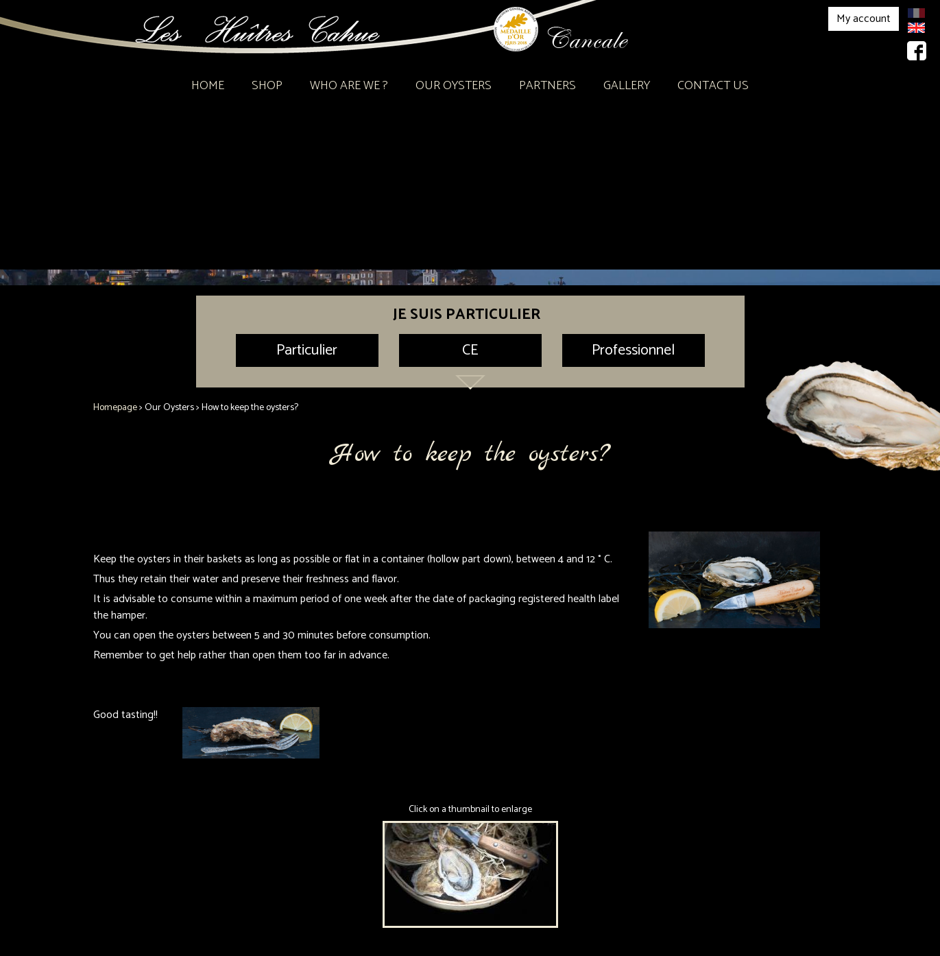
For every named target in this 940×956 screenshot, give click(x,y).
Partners (547, 85)
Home (207, 85)
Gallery (626, 85)
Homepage (115, 408)
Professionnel (633, 350)
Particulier (306, 350)
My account (863, 19)
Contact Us (713, 85)
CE (470, 350)
